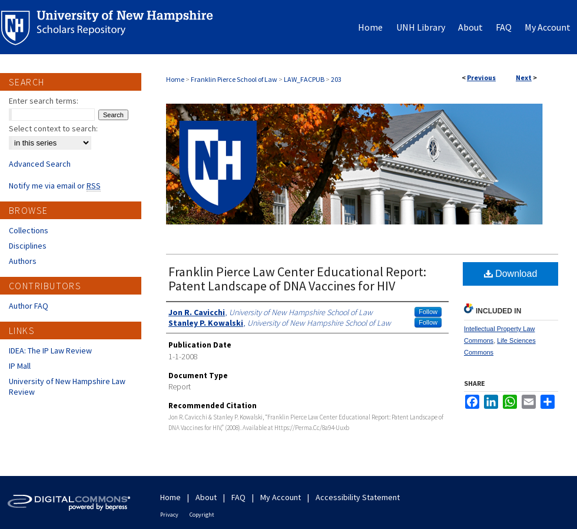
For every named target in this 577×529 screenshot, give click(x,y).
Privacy (169, 514)
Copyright (202, 514)
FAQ (238, 497)
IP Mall (20, 366)
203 (336, 79)
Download (511, 274)
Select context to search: (53, 128)
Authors (23, 261)
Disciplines (28, 245)
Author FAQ (28, 305)
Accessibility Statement (358, 497)
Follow (428, 311)
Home (175, 79)
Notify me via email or (55, 185)
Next (524, 77)
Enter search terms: (43, 100)
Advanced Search (40, 163)
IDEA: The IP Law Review (50, 350)
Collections (28, 230)
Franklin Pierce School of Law (234, 79)
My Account (280, 497)
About (206, 497)
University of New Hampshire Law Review (67, 386)
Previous (481, 77)
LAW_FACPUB (304, 79)
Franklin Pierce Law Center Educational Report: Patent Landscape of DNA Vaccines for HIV (297, 278)
